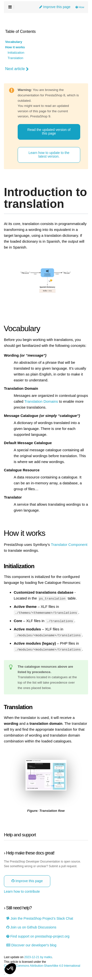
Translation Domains (41, 401)
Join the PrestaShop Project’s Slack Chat (39, 918)
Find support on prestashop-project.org (37, 936)
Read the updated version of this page (49, 131)
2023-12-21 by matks (38, 956)
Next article (17, 69)
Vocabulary (13, 42)
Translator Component (69, 545)
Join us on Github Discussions (31, 927)
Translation (15, 58)
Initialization (16, 52)
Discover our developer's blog (31, 945)
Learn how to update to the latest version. (48, 154)
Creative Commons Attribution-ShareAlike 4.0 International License (42, 967)
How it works (15, 47)
